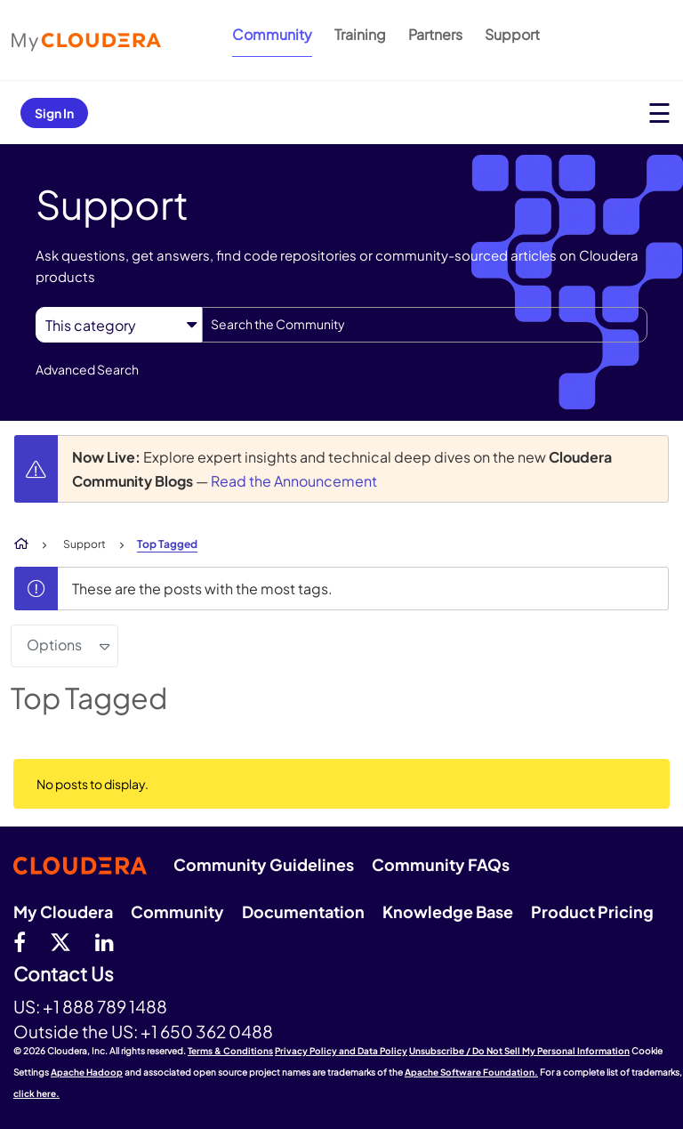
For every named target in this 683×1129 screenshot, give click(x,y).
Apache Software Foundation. (471, 1072)
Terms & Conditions (230, 1050)
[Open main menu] (659, 112)
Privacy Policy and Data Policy (341, 1050)
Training (360, 34)
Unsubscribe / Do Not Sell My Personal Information (519, 1050)
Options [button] (54, 644)
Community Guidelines (263, 864)
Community (272, 34)
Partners (435, 34)
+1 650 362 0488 (207, 1031)
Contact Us (63, 974)
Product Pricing (592, 911)
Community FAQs (441, 864)
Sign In (54, 113)
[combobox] (424, 325)
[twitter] (60, 941)
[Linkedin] (104, 941)
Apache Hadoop (87, 1072)
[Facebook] (19, 941)
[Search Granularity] (118, 325)
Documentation (303, 911)
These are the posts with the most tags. (202, 588)
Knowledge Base (447, 911)
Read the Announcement (294, 481)
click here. (36, 1093)
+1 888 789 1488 (105, 1006)
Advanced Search (87, 369)
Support (512, 34)
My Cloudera (63, 911)
